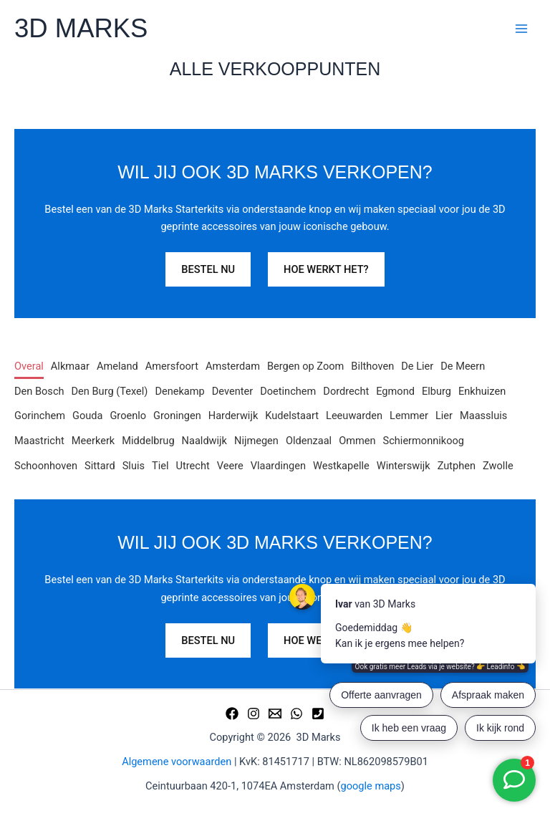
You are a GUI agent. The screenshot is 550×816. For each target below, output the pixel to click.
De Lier (417, 366)
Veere (230, 465)
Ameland (117, 366)
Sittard (100, 465)
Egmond (395, 391)
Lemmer (409, 415)
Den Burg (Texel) (110, 391)
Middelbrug (148, 440)
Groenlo (128, 415)
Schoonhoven (45, 465)
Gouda (87, 415)
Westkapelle (341, 465)
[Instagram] (253, 713)
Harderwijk (233, 415)
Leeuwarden (354, 415)
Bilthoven (372, 366)
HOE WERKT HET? (326, 269)
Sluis (133, 465)
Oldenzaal (309, 440)
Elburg (436, 391)
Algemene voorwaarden (176, 761)
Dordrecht (346, 391)
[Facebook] (232, 713)
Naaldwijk (204, 440)
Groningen (177, 415)
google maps (371, 785)
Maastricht (39, 440)
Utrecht (193, 465)
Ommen (357, 440)
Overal (29, 366)
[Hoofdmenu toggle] (521, 28)
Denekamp (179, 391)
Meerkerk (93, 440)
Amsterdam (233, 366)
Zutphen (457, 465)
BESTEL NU (208, 269)
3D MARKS (81, 28)
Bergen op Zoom (305, 366)
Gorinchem (39, 415)
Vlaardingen (278, 465)
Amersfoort (171, 366)
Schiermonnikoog (423, 440)
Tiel (160, 465)
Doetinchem (288, 391)
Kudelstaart (292, 415)
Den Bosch (39, 391)
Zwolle (498, 465)
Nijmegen (256, 440)
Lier (444, 415)
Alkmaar (70, 366)
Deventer (232, 391)
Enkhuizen (482, 391)
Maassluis (483, 415)
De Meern (462, 366)
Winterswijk (403, 465)
